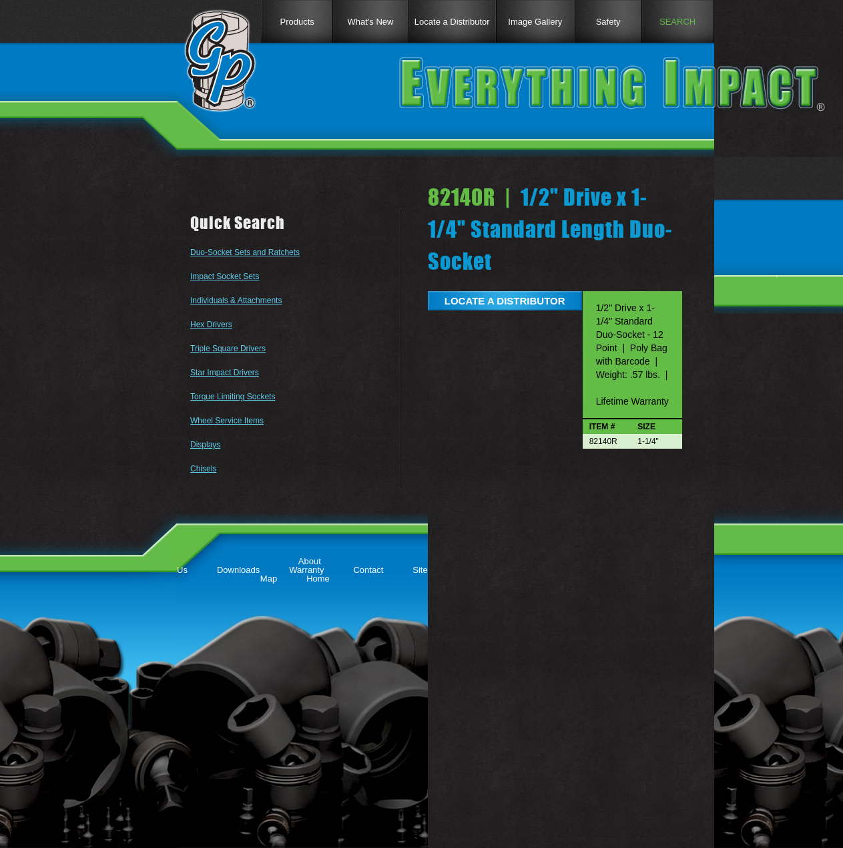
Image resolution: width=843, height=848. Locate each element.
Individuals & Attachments (236, 300)
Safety (608, 22)
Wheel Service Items (227, 420)
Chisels (203, 468)
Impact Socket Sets (224, 276)
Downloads (238, 570)
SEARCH (677, 22)
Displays (205, 444)
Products (297, 22)
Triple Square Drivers (228, 348)
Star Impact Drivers (224, 372)
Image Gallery (535, 22)
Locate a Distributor (452, 22)
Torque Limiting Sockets (232, 396)
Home (318, 579)
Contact (368, 570)
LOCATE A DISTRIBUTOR (505, 300)
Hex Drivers (211, 324)
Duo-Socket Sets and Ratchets (245, 252)
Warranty (306, 570)
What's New (371, 22)
